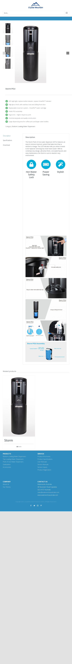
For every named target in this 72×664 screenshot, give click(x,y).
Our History (6, 487)
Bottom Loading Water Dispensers (23, 126)
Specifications (7, 140)
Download (6, 145)
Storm (8, 440)
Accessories (7, 467)
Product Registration (44, 470)
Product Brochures (44, 456)
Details (19, 446)
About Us (6, 484)
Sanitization (6, 464)
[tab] (11, 135)
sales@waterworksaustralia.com (48, 492)
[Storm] (19, 406)
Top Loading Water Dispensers (13, 459)
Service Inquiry (42, 467)
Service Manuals (43, 464)
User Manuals (42, 462)
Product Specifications (45, 459)
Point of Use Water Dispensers (13, 462)
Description (7, 136)
